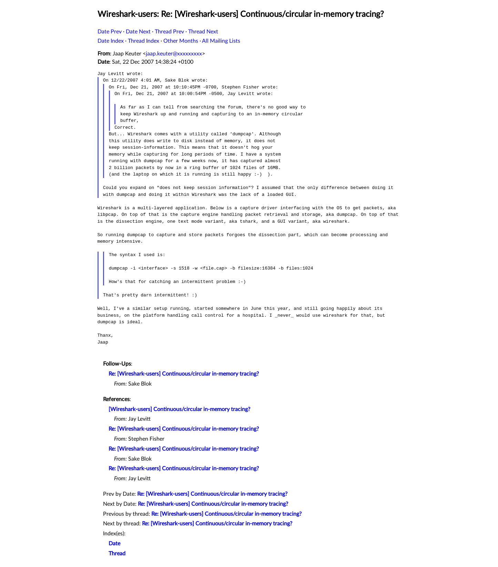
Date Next (138, 31)
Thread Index (143, 41)
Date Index (111, 41)
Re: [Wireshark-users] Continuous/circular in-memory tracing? (184, 374)
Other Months (180, 41)
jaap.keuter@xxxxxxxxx (174, 53)
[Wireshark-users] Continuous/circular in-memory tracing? (179, 409)
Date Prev (110, 31)
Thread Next (203, 31)
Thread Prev (169, 31)
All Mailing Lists (221, 41)
